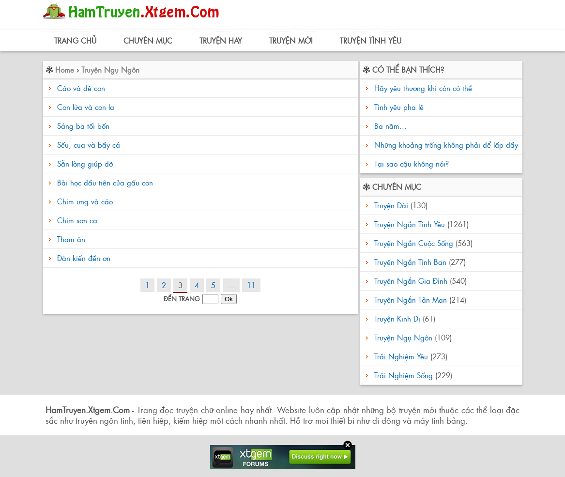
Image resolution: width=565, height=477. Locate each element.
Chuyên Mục (147, 40)
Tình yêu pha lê (398, 106)
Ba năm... (389, 125)
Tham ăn (71, 239)
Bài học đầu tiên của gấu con (105, 182)
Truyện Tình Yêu (370, 40)
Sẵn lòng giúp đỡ (85, 163)
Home (64, 69)
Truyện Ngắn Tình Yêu (409, 224)
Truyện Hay (220, 40)
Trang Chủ (75, 40)
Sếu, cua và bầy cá (88, 144)
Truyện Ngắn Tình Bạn (410, 261)
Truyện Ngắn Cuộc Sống (413, 242)
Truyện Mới (291, 40)
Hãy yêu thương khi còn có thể (422, 87)
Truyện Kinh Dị (397, 318)
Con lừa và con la (85, 106)
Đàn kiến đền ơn (83, 257)
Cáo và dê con (81, 87)
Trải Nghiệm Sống (403, 375)
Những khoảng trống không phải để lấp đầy (445, 144)
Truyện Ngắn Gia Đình (410, 280)
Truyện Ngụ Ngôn (110, 69)
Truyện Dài (391, 205)
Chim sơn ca (77, 220)
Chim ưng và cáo (85, 201)
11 (251, 285)
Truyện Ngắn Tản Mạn (410, 299)
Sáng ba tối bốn (83, 125)
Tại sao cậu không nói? (410, 163)
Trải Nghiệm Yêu (401, 356)
